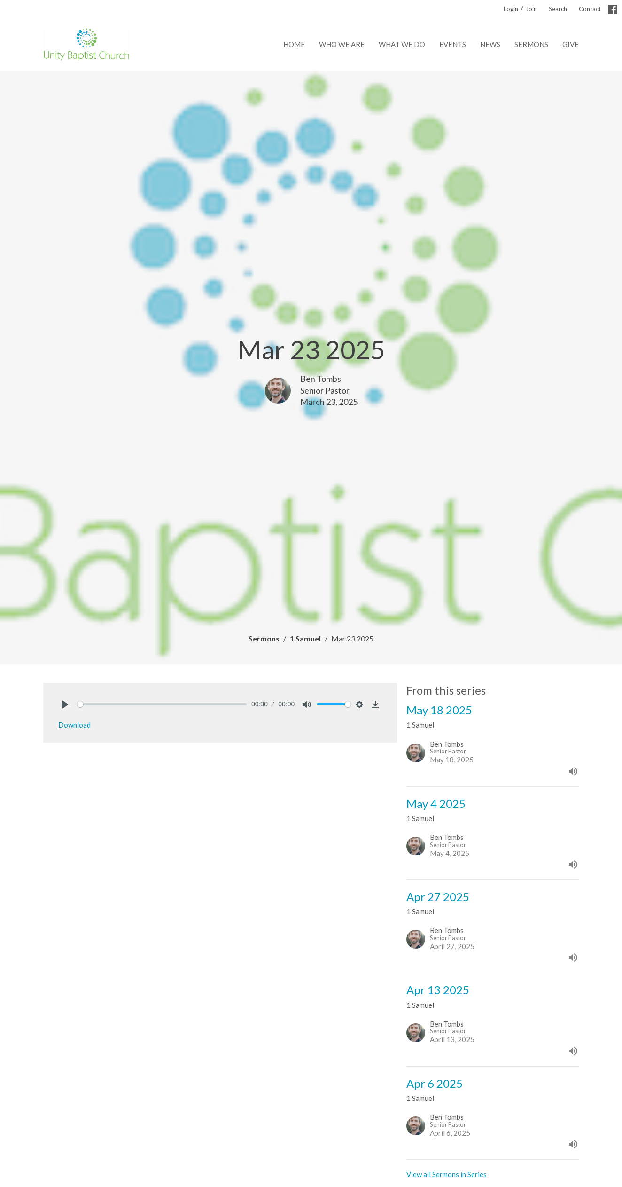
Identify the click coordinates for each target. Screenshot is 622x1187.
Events (452, 44)
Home (294, 44)
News (490, 44)
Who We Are (342, 44)
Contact (590, 9)
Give (570, 44)
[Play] (64, 704)
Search (558, 9)
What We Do (402, 44)
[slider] (162, 704)
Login (511, 9)
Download (74, 724)
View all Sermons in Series (446, 1174)
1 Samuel (305, 638)
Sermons (531, 44)
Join (531, 9)
